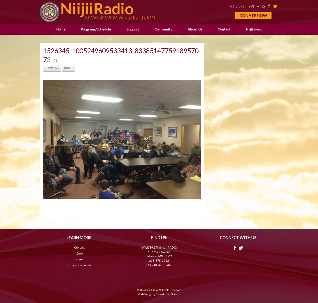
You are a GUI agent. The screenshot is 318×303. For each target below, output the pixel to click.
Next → (68, 67)
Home (60, 29)
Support (133, 29)
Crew (79, 253)
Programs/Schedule (96, 29)
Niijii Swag (254, 29)
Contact (224, 29)
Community (163, 29)
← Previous (52, 67)
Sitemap (175, 294)
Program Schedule (79, 265)
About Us (195, 29)
